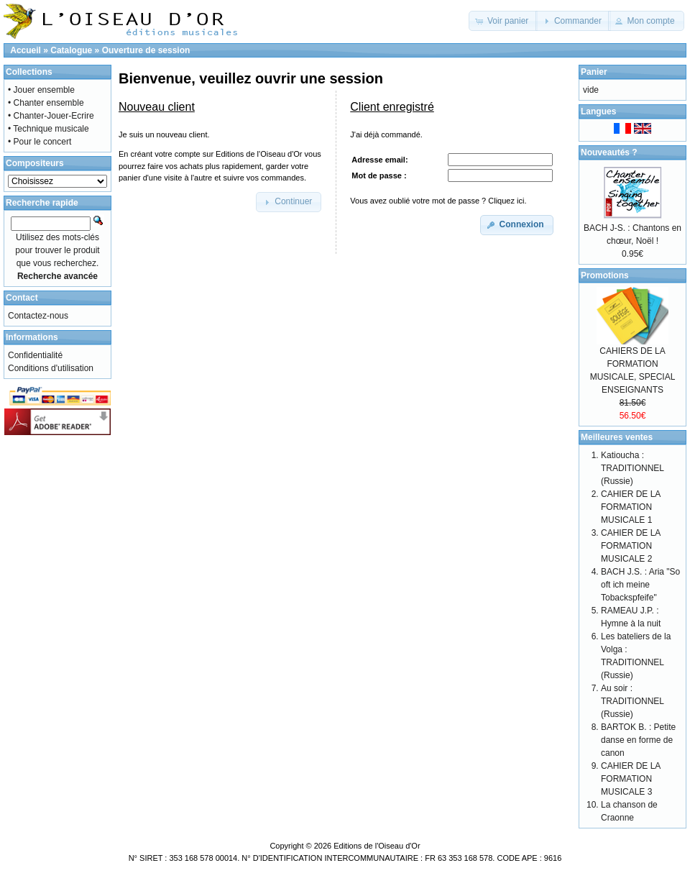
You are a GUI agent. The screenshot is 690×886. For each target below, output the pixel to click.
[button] (503, 21)
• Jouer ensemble (41, 90)
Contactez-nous (38, 316)
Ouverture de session (146, 50)
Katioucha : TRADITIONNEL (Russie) (632, 468)
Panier (594, 72)
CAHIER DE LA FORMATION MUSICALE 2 (631, 546)
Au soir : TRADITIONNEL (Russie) (632, 701)
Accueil (25, 50)
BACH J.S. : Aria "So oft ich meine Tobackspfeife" (640, 585)
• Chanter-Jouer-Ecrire (51, 116)
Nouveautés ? (609, 152)
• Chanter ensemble (46, 103)
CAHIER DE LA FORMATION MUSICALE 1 (631, 507)
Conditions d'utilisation (50, 368)
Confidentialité (35, 355)
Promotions (605, 275)
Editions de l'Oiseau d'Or (377, 845)
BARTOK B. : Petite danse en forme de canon (638, 740)
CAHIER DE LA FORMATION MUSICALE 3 (631, 779)
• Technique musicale (48, 129)
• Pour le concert (39, 142)
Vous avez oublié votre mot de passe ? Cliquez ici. (438, 200)
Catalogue (71, 50)
